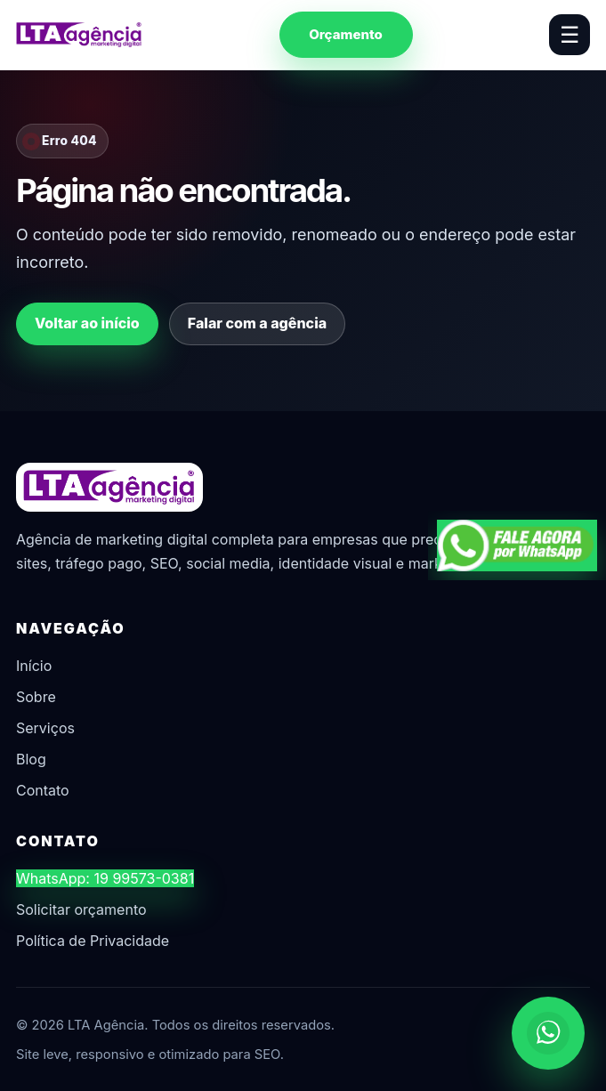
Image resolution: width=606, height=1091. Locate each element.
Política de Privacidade (92, 941)
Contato (42, 790)
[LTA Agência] (79, 34)
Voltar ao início (87, 323)
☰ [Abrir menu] (569, 34)
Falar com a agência (257, 323)
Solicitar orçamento (81, 909)
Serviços (45, 728)
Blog (31, 759)
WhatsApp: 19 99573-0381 (105, 878)
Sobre (36, 697)
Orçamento (346, 34)
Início (34, 666)
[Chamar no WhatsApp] (548, 1033)
